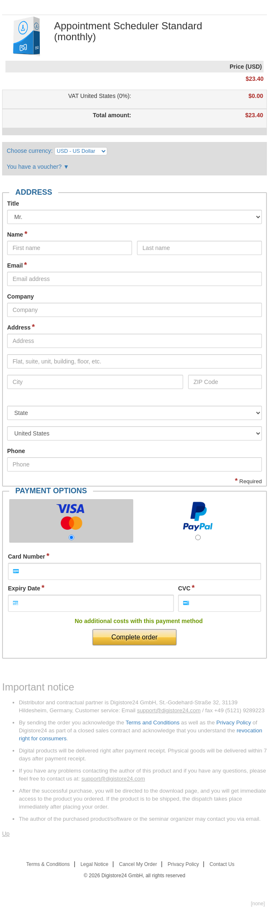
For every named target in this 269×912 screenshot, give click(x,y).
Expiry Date (24, 588)
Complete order (134, 637)
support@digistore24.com (169, 710)
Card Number (26, 556)
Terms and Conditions (153, 722)
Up (6, 833)
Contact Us (222, 864)
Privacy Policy (233, 722)
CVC (184, 588)
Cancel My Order (138, 864)
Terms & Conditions (48, 864)
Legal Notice (94, 864)
